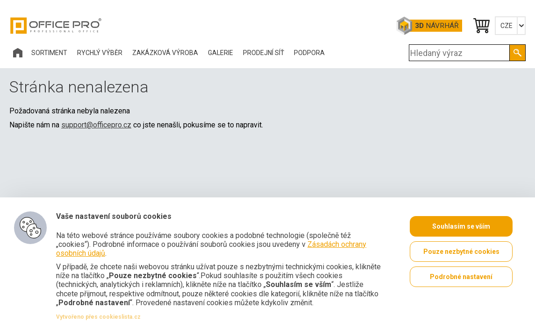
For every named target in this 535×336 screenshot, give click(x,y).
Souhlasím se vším (461, 226)
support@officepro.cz (96, 124)
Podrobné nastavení (461, 276)
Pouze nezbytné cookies (461, 251)
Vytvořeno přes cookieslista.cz (98, 317)
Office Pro (56, 25)
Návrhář (436, 25)
